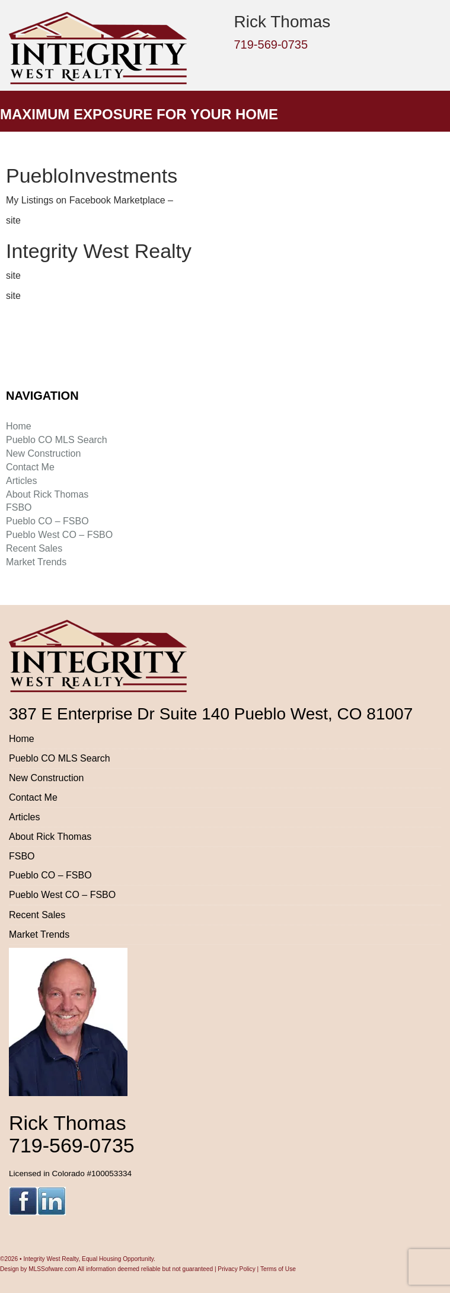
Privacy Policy (236, 1269)
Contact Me (30, 467)
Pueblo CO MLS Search (56, 440)
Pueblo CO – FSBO (47, 521)
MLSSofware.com (52, 1269)
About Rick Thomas (47, 494)
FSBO (19, 507)
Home (18, 426)
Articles (21, 481)
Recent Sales (34, 548)
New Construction (43, 453)
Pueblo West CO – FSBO (59, 535)
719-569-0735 (271, 44)
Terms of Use (278, 1269)
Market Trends (36, 562)
